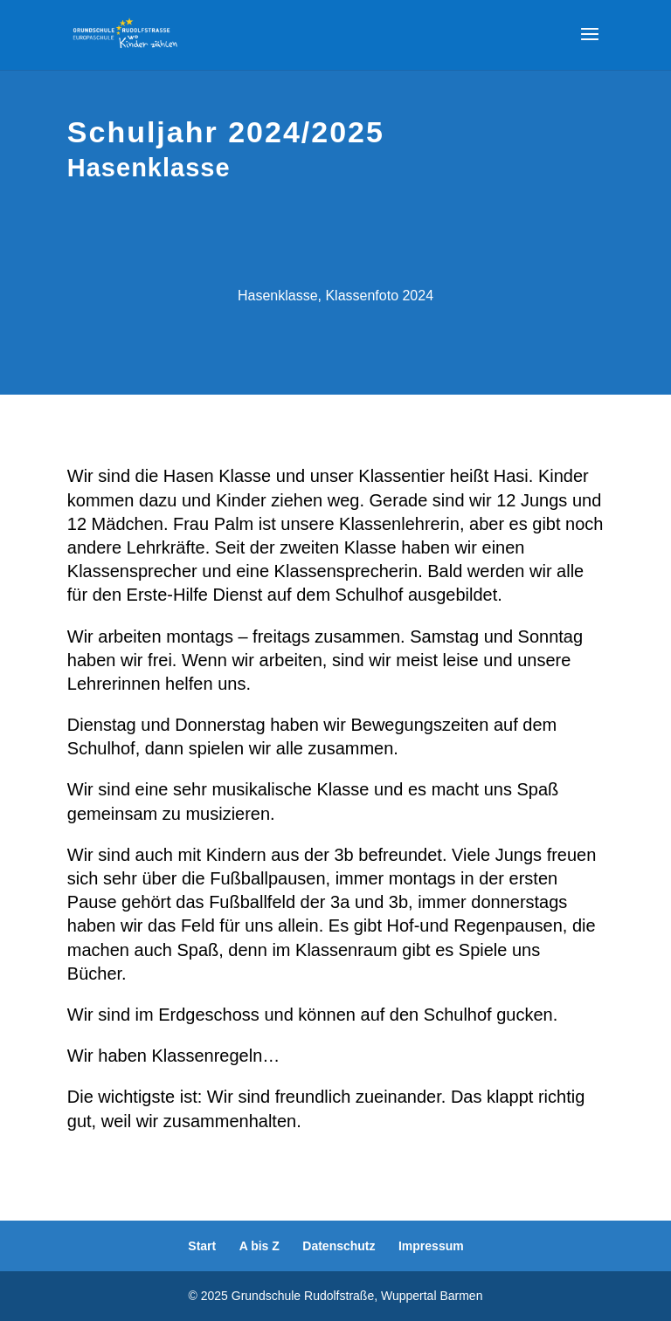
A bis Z (259, 1246)
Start (202, 1246)
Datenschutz (338, 1246)
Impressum (431, 1246)
